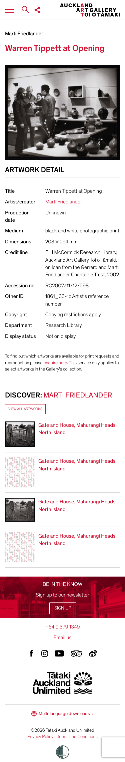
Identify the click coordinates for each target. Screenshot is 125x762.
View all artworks (25, 408)
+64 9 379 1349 (62, 627)
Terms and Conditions (77, 736)
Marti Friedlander (24, 33)
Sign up (62, 608)
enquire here (55, 363)
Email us (63, 637)
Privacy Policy (40, 736)
